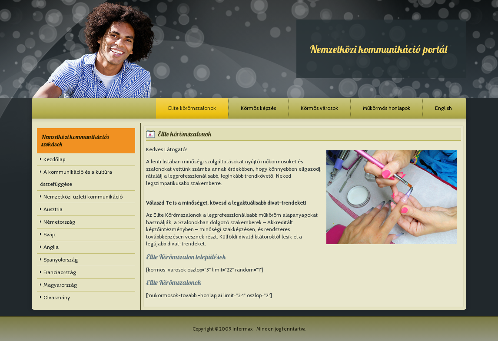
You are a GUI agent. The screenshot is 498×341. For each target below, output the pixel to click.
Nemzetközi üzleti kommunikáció (83, 196)
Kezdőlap (54, 159)
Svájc (49, 234)
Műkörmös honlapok (386, 108)
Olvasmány (56, 297)
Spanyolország (60, 259)
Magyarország (60, 284)
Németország (59, 222)
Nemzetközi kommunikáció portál (378, 49)
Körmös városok (319, 108)
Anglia (51, 247)
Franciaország (59, 272)
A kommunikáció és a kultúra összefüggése (76, 178)
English (443, 108)
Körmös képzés (258, 108)
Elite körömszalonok (192, 108)
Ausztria (53, 209)
